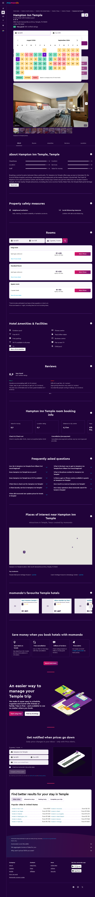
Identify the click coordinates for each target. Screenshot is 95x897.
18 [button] (26, 63)
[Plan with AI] (3, 20)
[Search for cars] (3, 16)
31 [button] (22, 72)
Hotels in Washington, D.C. (20, 816)
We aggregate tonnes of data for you (51, 847)
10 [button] (22, 59)
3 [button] (22, 54)
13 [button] (35, 59)
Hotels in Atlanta (16, 819)
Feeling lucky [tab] (42, 799)
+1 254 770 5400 (18, 24)
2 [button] (17, 54)
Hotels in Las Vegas (17, 811)
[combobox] (30, 752)
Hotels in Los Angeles (57, 814)
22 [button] (44, 63)
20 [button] (35, 63)
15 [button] (44, 59)
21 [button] (40, 63)
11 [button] (26, 59)
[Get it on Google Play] (76, 866)
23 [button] (18, 68)
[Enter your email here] (30, 762)
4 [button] (26, 54)
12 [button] (31, 59)
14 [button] (40, 59)
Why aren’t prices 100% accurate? (51, 851)
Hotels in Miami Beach (57, 816)
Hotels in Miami (55, 811)
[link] (51, 663)
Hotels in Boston (56, 819)
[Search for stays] (3, 12)
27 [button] (35, 68)
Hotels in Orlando (17, 814)
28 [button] (40, 68)
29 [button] (44, 68)
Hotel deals (16, 11)
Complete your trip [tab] (56, 799)
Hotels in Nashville (17, 821)
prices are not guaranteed (49, 838)
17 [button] (22, 63)
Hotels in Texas (55, 11)
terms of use (33, 775)
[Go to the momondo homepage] (13, 3)
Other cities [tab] (16, 799)
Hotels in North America (27, 11)
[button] (3, 3)
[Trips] (3, 25)
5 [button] (31, 54)
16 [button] (17, 63)
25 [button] (26, 68)
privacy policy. (42, 775)
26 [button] (31, 68)
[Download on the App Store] (76, 870)
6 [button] (35, 54)
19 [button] (31, 63)
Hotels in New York (17, 808)
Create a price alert (78, 650)
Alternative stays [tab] (29, 799)
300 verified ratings (31, 27)
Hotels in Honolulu (56, 808)
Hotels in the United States (43, 11)
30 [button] (18, 72)
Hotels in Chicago (56, 821)
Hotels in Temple (66, 11)
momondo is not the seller (51, 844)
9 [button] (17, 59)
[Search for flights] (3, 8)
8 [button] (44, 54)
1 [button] (44, 50)
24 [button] (22, 68)
